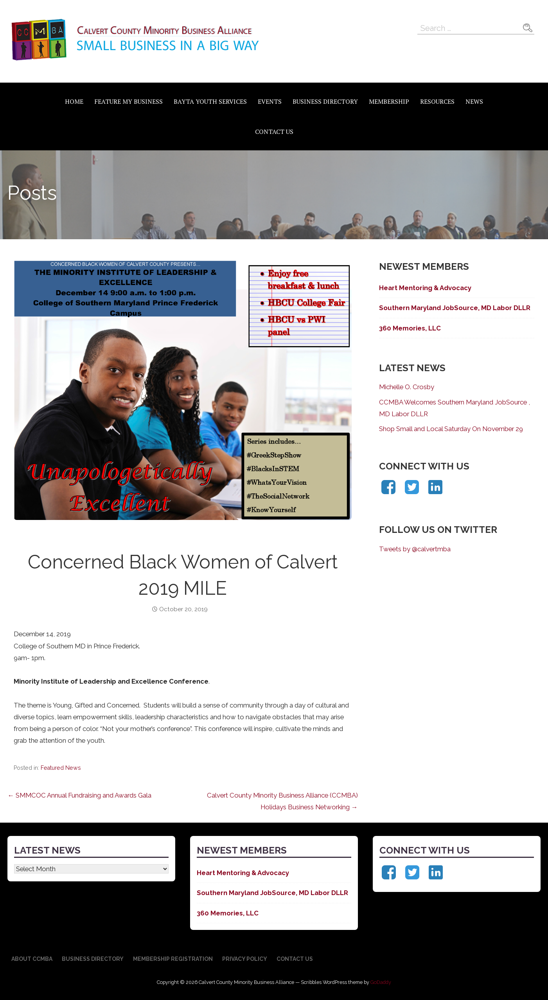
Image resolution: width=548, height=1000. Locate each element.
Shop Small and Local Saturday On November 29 (451, 429)
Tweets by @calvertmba (415, 549)
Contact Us (274, 131)
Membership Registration (173, 959)
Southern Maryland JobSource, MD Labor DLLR (454, 308)
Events (270, 101)
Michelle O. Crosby (406, 387)
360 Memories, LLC (410, 328)
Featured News (61, 768)
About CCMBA (31, 959)
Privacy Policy (244, 959)
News (474, 101)
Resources (437, 101)
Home (74, 101)
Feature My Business (128, 101)
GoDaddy (380, 982)
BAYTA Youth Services (210, 101)
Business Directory (325, 101)
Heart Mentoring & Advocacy (425, 288)
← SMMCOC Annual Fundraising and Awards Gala (79, 795)
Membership (389, 101)
